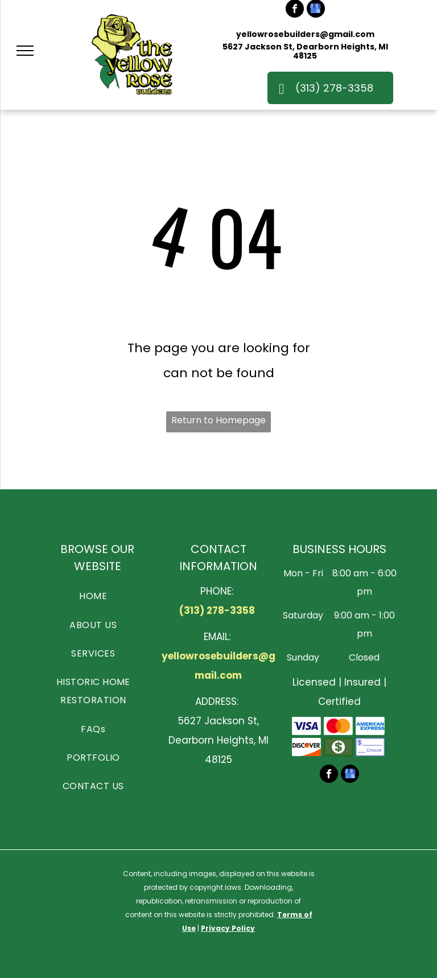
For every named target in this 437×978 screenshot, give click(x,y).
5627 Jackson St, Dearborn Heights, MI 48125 (305, 51)
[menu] (25, 50)
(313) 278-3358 (217, 610)
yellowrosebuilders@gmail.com (305, 34)
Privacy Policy (228, 928)
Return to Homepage (218, 420)
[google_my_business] (350, 775)
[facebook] (329, 775)
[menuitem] (93, 595)
